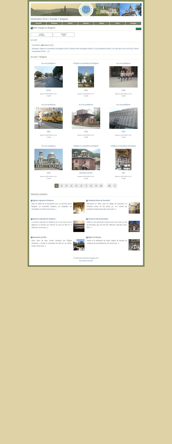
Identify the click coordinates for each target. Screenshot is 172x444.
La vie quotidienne (100, 48)
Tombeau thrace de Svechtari (99, 200)
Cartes (70, 23)
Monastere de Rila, (86, 173)
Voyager (133, 23)
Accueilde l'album (42, 34)
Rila (123, 173)
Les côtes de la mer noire (120, 48)
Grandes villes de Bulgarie (78, 48)
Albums (86, 23)
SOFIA (48, 90)
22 (109, 186)
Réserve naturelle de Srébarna (44, 219)
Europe (53, 19)
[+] (48, 51)
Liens (117, 23)
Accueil (38, 23)
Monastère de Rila (39, 237)
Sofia (86, 90)
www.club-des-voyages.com (88, 258)
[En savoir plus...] (50, 209)
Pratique (54, 23)
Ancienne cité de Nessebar (98, 219)
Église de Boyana (94, 237)
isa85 (35, 40)
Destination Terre (39, 19)
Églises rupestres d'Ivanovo (43, 200)
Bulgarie (64, 19)
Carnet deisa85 (64, 34)
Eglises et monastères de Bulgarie (52, 48)
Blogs (102, 23)
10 (101, 186)
